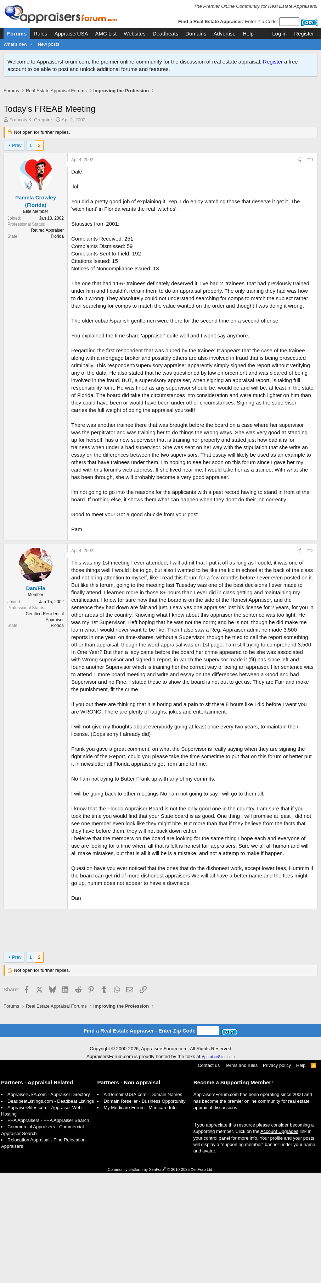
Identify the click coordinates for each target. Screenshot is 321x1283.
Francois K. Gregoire (31, 127)
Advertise (224, 34)
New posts (49, 44)
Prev (17, 152)
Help (248, 34)
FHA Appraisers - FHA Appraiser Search (48, 1230)
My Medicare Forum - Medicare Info (139, 1218)
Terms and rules (241, 1175)
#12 (310, 661)
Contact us (209, 1175)
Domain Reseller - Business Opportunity (144, 1211)
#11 (310, 167)
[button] (31, 44)
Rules (40, 34)
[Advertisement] (160, 102)
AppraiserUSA (71, 34)
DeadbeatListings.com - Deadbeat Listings (50, 1211)
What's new (15, 44)
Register (273, 62)
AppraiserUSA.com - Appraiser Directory (48, 1204)
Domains (195, 34)
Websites (134, 34)
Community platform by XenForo (160, 1280)
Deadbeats (166, 34)
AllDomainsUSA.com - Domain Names (142, 1204)
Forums (17, 34)
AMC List (106, 34)
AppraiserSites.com (218, 1167)
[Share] (299, 167)
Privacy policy (277, 1175)
